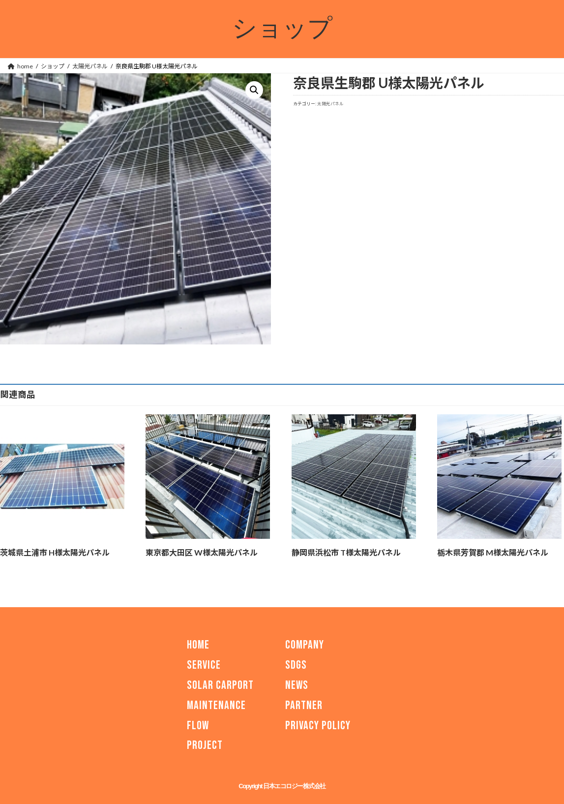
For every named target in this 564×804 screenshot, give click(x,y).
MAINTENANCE (216, 705)
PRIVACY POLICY (318, 725)
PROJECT (205, 745)
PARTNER (304, 705)
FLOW (198, 725)
